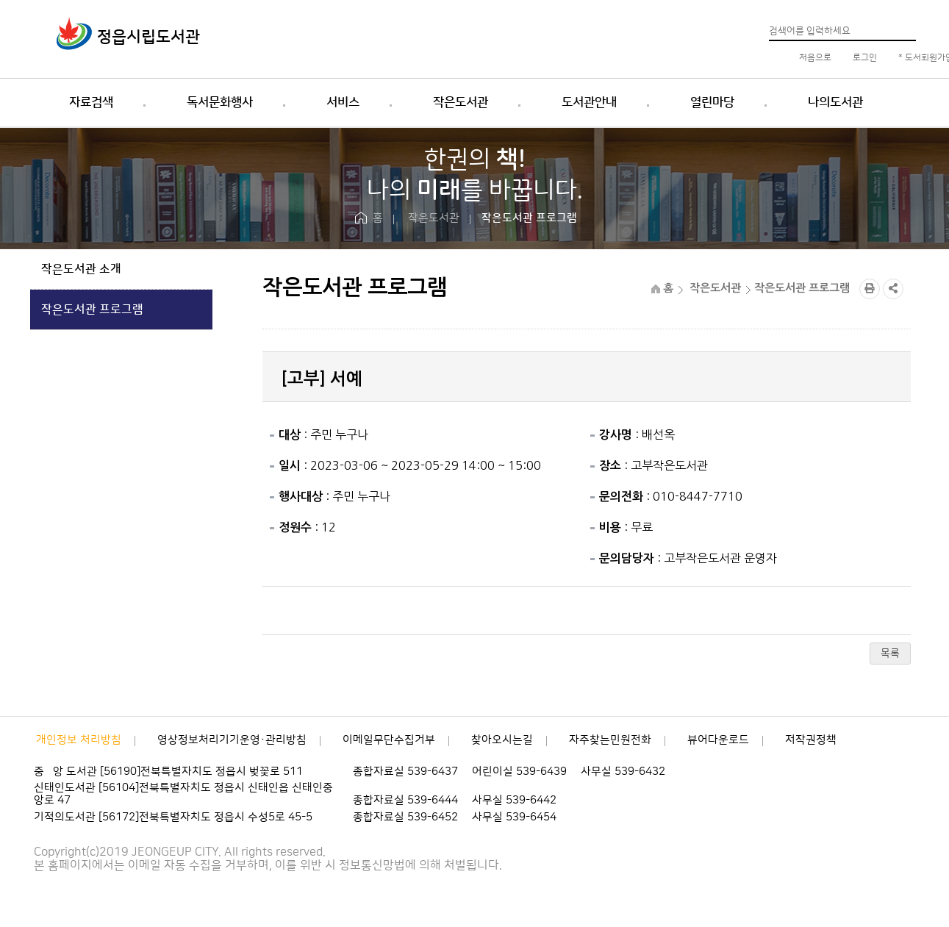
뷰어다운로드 (718, 740)
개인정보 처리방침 (78, 740)
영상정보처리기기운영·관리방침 (232, 740)
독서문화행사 (220, 102)
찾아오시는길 (502, 740)
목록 (890, 653)
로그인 (863, 57)
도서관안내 (589, 102)
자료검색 (91, 102)
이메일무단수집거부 (389, 740)
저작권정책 (811, 740)
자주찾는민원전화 (610, 740)
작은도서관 (460, 102)
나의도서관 (835, 102)
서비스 (342, 102)
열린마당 (712, 102)
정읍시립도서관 (148, 37)
